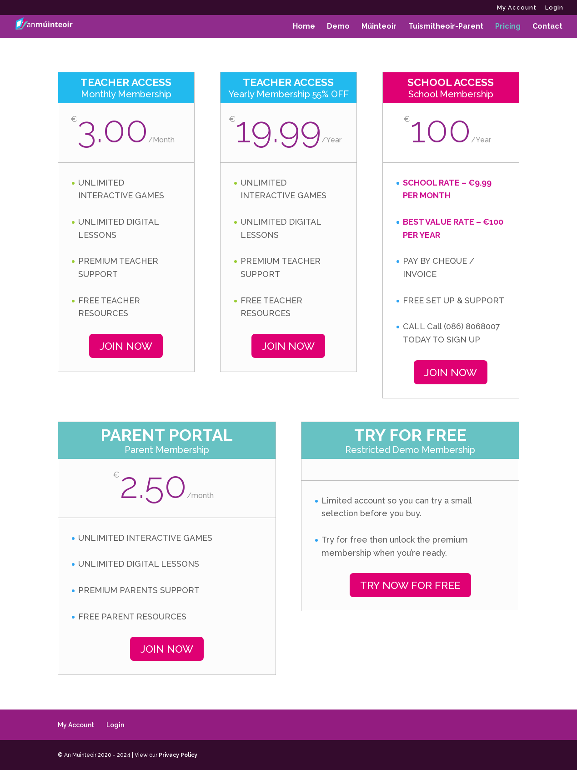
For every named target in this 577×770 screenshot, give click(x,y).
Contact (547, 26)
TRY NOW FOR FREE (410, 585)
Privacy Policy (178, 755)
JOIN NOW (126, 346)
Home (304, 26)
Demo (338, 26)
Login (554, 8)
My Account (517, 8)
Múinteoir (378, 26)
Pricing (508, 26)
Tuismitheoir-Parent (445, 26)
